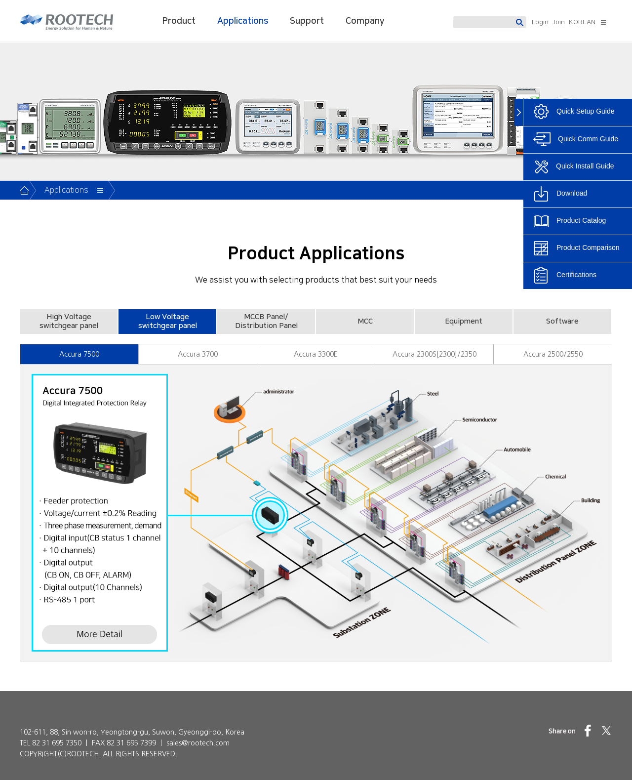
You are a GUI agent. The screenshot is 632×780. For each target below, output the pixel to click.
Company (365, 21)
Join (559, 22)
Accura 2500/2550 (553, 354)
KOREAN (582, 22)
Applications (242, 21)
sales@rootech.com (198, 742)
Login (540, 22)
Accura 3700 (198, 354)
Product (179, 21)
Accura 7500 (79, 354)
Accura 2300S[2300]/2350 (434, 354)
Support (307, 21)
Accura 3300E (316, 354)
